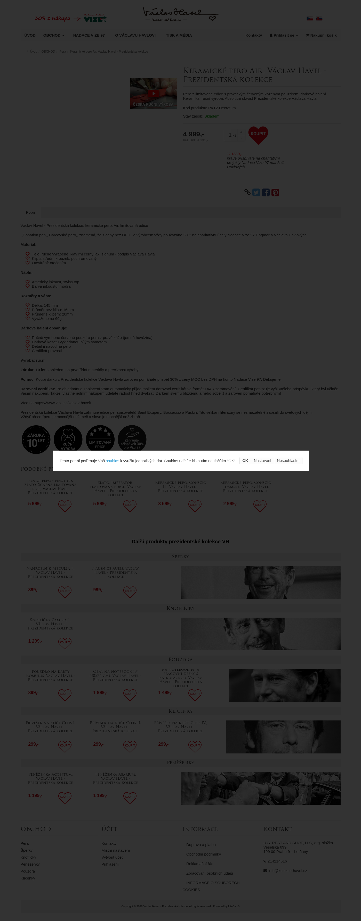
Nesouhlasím (288, 460)
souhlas (112, 460)
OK (245, 460)
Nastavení (262, 460)
